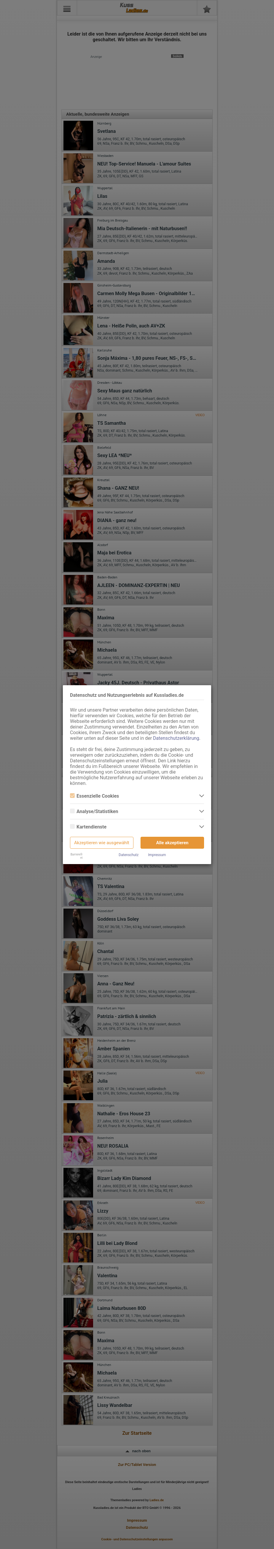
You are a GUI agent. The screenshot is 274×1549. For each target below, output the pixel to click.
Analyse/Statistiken (94, 811)
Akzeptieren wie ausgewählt (101, 842)
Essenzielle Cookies (94, 796)
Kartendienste (88, 827)
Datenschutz (128, 855)
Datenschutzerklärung (176, 738)
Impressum (157, 855)
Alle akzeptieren (172, 842)
